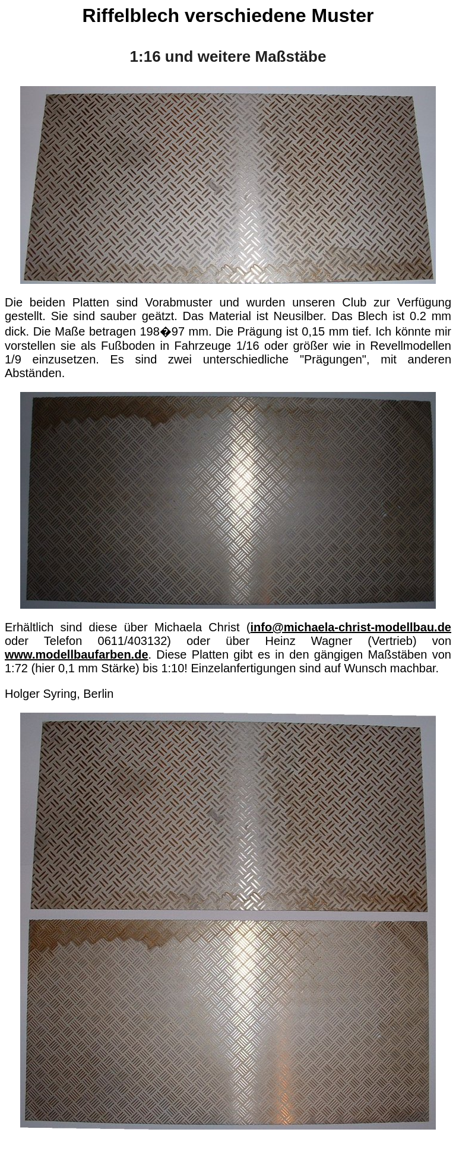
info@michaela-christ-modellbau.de (351, 627)
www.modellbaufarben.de (76, 654)
